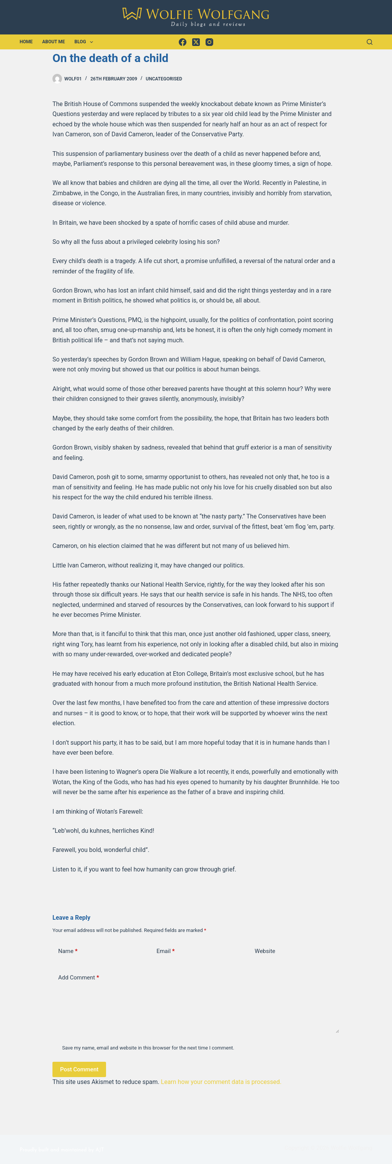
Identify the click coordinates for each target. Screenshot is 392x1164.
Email (166, 951)
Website (265, 951)
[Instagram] (209, 42)
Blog (85, 42)
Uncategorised (164, 79)
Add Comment (78, 978)
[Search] (369, 42)
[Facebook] (182, 42)
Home (26, 41)
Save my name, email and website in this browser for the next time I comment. (148, 1048)
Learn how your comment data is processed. (221, 1082)
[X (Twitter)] (196, 42)
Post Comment (79, 1069)
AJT (99, 1150)
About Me (53, 41)
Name (68, 951)
